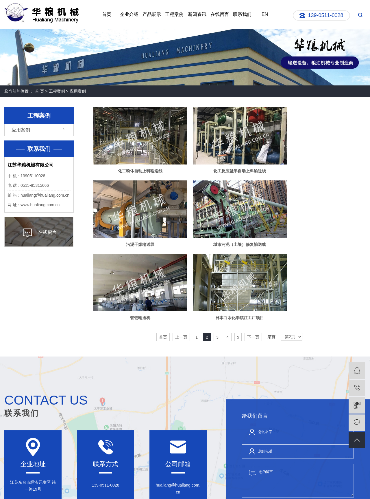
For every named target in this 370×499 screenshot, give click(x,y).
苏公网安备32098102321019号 (213, 485)
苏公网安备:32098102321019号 (166, 491)
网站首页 (13, 454)
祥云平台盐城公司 (319, 491)
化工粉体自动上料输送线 (136, 166)
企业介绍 (129, 14)
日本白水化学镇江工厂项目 (322, 236)
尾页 (271, 255)
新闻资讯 (197, 14)
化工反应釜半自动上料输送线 (229, 166)
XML (179, 485)
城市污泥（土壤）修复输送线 (136, 236)
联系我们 (242, 14)
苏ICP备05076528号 (124, 491)
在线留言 (219, 14)
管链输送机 (229, 236)
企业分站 (140, 485)
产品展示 (152, 14)
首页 (106, 14)
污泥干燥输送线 (322, 166)
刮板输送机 (236, 491)
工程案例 (174, 14)
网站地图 (156, 485)
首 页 (39, 91)
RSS (169, 485)
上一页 (181, 255)
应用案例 (78, 91)
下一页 (253, 255)
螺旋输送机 (254, 491)
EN (265, 14)
